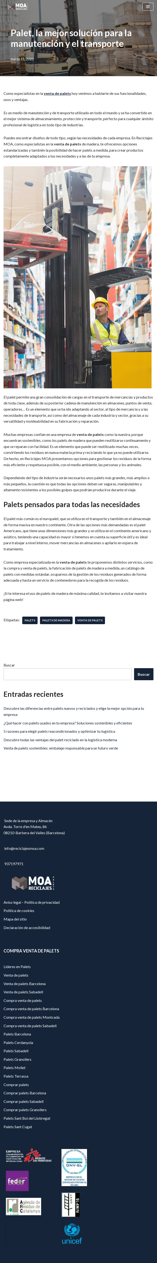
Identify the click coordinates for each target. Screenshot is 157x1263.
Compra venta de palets (23, 1000)
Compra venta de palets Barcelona (31, 1008)
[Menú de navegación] (147, 7)
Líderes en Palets (17, 966)
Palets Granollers (17, 1059)
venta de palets (57, 93)
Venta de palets (16, 975)
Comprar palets (16, 1084)
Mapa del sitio (15, 919)
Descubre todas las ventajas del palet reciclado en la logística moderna (60, 739)
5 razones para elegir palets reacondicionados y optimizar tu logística (59, 731)
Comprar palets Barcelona (25, 1093)
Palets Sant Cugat (18, 1126)
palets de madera (56, 620)
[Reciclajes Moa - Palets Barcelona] (18, 6)
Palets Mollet (15, 1067)
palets (30, 620)
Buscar (9, 665)
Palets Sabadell (16, 1050)
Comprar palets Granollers (25, 1109)
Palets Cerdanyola (18, 1042)
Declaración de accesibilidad (27, 927)
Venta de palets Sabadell (23, 992)
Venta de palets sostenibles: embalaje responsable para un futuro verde (61, 748)
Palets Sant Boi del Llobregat (27, 1118)
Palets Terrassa (16, 1076)
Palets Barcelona (17, 1034)
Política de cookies (19, 910)
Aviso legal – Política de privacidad (32, 902)
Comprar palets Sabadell (24, 1101)
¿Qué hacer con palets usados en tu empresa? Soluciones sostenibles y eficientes (68, 723)
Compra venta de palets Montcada (32, 1017)
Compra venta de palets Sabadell (30, 1025)
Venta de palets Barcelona (25, 983)
